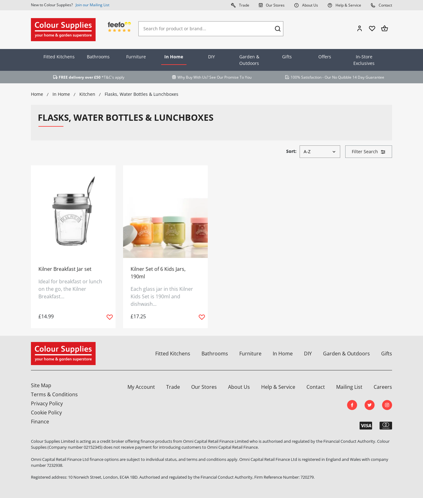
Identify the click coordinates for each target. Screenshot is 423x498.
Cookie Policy (46, 412)
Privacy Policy (47, 403)
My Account (141, 386)
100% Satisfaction (306, 77)
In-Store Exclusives (364, 60)
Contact (381, 5)
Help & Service (344, 5)
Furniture (136, 57)
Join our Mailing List (92, 4)
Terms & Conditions (54, 394)
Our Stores (272, 5)
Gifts (287, 57)
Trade (240, 5)
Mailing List (349, 386)
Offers (324, 57)
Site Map (41, 385)
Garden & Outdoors (249, 60)
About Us (306, 5)
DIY (211, 57)
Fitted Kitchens (59, 57)
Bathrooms (98, 57)
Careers (383, 386)
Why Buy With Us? (192, 77)
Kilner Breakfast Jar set (65, 269)
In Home (173, 57)
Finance (40, 421)
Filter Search (369, 151)
